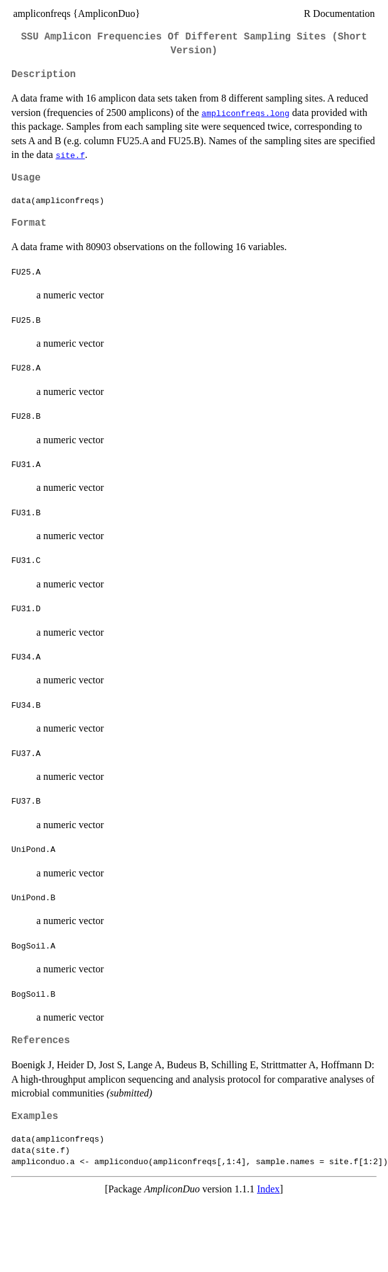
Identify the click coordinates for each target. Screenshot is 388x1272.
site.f (70, 154)
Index (268, 1189)
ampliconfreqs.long (245, 112)
